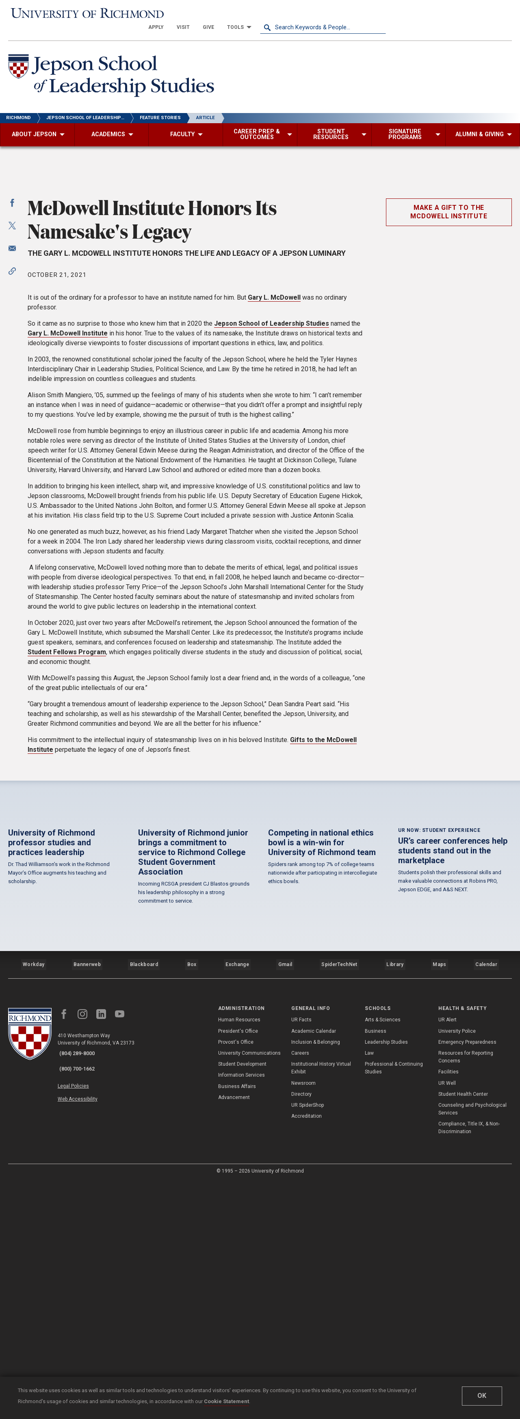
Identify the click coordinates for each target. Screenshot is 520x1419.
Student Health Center (463, 1332)
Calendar (486, 1206)
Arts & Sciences (383, 1258)
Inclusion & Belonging (315, 1280)
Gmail (286, 1206)
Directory (301, 1332)
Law (369, 1291)
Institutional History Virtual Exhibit (321, 1305)
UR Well (447, 1321)
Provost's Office (236, 1280)
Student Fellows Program (67, 843)
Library (394, 1206)
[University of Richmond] (71, 12)
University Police (457, 1269)
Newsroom (303, 1321)
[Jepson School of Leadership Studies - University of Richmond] (118, 64)
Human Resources (239, 1258)
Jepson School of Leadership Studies (271, 514)
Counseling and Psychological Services (472, 1347)
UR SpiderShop (307, 1343)
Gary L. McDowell (274, 488)
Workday (33, 1206)
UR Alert (447, 1258)
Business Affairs (237, 1324)
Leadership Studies (386, 1280)
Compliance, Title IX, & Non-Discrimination (469, 1366)
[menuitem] (282, 13)
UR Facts (301, 1258)
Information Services (241, 1313)
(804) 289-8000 (82, 1291)
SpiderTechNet (340, 1206)
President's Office (238, 1269)
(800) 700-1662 (82, 1302)
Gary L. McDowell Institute (68, 524)
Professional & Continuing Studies (394, 1305)
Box (190, 1206)
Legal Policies (80, 1317)
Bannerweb (87, 1206)
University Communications (249, 1291)
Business (375, 1269)
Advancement (234, 1335)
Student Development (242, 1302)
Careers (300, 1291)
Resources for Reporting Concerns (465, 1294)
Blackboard (143, 1206)
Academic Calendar (313, 1269)
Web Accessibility (84, 1327)
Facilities (448, 1310)
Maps (439, 1206)
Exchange (237, 1206)
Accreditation (306, 1354)
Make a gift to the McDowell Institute (448, 402)
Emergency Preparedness (467, 1280)
